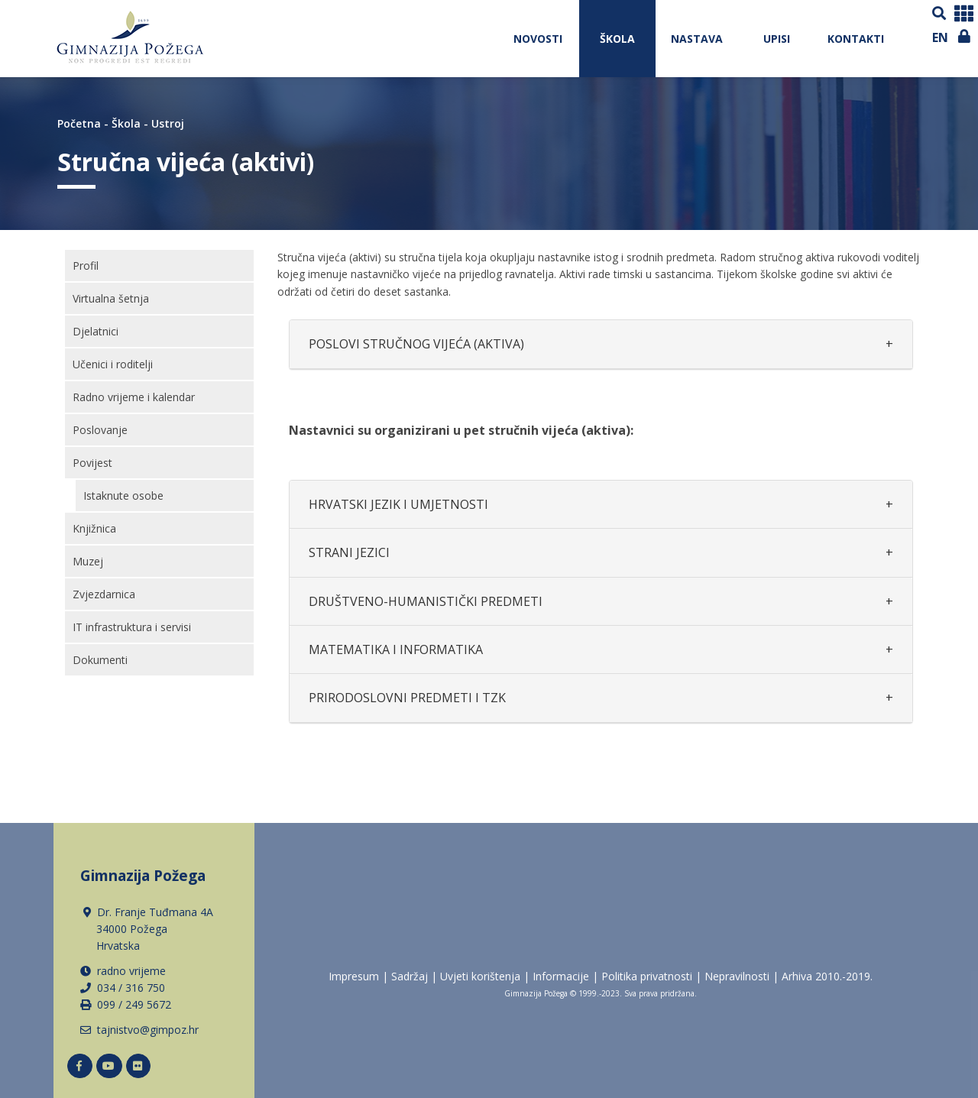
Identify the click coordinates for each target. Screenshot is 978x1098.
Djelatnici (95, 331)
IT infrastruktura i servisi (132, 627)
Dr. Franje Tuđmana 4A (148, 929)
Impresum (354, 976)
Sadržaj (409, 976)
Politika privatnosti (646, 976)
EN (940, 37)
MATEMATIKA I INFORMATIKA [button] (396, 649)
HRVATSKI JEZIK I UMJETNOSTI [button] (398, 504)
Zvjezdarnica (104, 594)
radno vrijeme (131, 971)
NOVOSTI (537, 38)
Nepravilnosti (736, 976)
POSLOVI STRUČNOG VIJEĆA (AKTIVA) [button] (416, 343)
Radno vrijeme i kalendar (134, 397)
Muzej (88, 561)
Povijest (92, 462)
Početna (79, 123)
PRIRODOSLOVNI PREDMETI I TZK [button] (407, 697)
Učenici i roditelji (113, 364)
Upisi (776, 38)
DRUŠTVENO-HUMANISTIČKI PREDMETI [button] (425, 601)
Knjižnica (94, 528)
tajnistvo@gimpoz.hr (148, 1029)
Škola (617, 38)
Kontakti (855, 38)
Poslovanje (100, 430)
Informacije (561, 976)
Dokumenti (100, 660)
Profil (86, 265)
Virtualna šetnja (111, 298)
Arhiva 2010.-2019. (827, 976)
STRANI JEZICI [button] (349, 552)
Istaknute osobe (123, 495)
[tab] (601, 344)
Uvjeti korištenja (480, 976)
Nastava (697, 38)
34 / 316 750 (134, 987)
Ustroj (167, 123)
